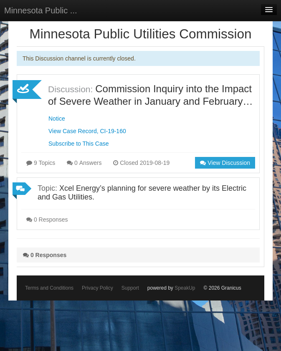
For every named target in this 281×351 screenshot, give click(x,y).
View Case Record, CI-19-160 (87, 131)
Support (130, 288)
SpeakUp (185, 288)
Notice (56, 118)
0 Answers (84, 162)
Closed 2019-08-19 (141, 162)
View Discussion (225, 162)
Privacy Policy (97, 288)
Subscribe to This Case (78, 143)
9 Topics (40, 162)
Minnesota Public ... (40, 10)
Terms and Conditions (49, 288)
